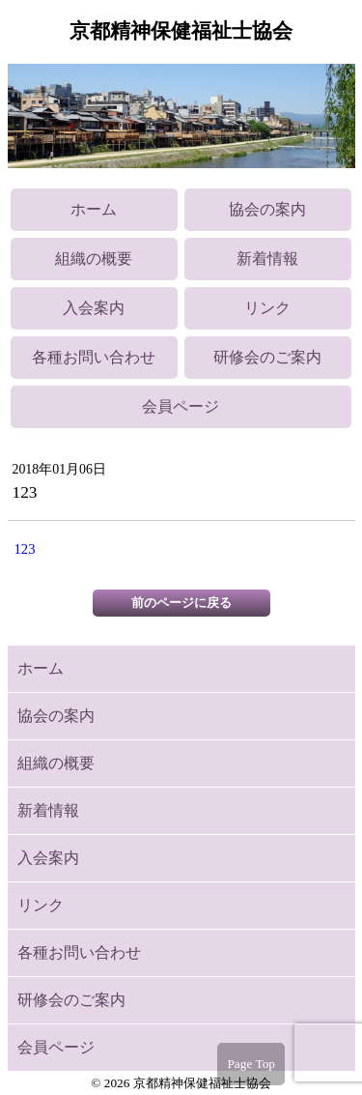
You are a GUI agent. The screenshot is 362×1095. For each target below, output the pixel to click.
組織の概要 (93, 258)
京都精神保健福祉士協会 (181, 31)
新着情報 (267, 258)
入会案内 (94, 308)
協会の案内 (267, 209)
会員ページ (180, 406)
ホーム (93, 209)
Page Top (251, 1063)
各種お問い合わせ (93, 357)
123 (25, 549)
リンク (267, 308)
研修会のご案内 (267, 357)
